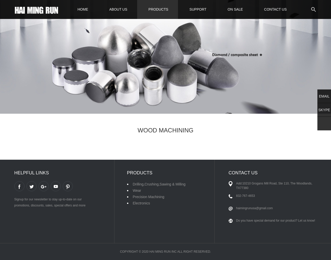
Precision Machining (148, 197)
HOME (83, 9)
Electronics (141, 203)
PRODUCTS (158, 9)
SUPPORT (197, 9)
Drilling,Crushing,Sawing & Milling (159, 184)
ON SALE (235, 9)
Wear (137, 190)
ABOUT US (118, 9)
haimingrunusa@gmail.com (254, 208)
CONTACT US (275, 9)
